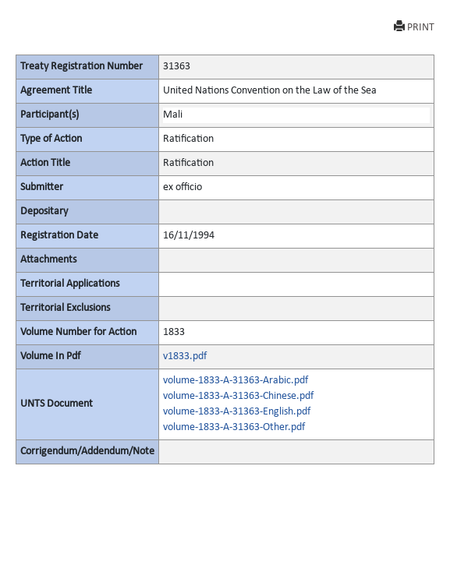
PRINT (414, 27)
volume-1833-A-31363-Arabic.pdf (235, 380)
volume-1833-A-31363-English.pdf (236, 412)
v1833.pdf (185, 356)
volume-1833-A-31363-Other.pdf (234, 427)
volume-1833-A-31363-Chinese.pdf (238, 396)
